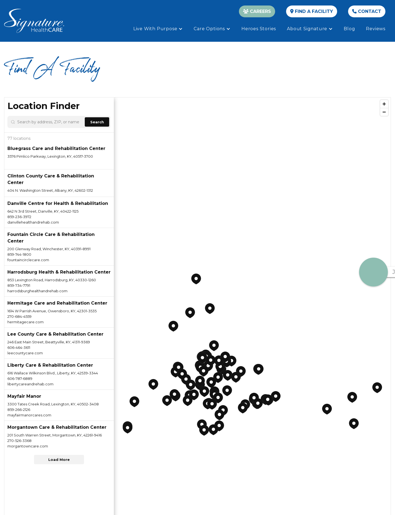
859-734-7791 (18, 285)
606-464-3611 (18, 347)
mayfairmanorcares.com (29, 415)
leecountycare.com (25, 353)
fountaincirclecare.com (28, 260)
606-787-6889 (19, 378)
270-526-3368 (19, 440)
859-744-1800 (19, 254)
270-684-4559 (19, 316)
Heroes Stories (258, 28)
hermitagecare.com (25, 322)
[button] (158, 29)
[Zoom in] (384, 104)
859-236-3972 (19, 217)
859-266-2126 (18, 409)
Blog (349, 28)
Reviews (375, 28)
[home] (34, 21)
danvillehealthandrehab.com (33, 222)
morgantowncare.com (27, 446)
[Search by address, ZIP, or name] (50, 122)
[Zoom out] (384, 112)
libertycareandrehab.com (30, 384)
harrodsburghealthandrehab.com (37, 291)
